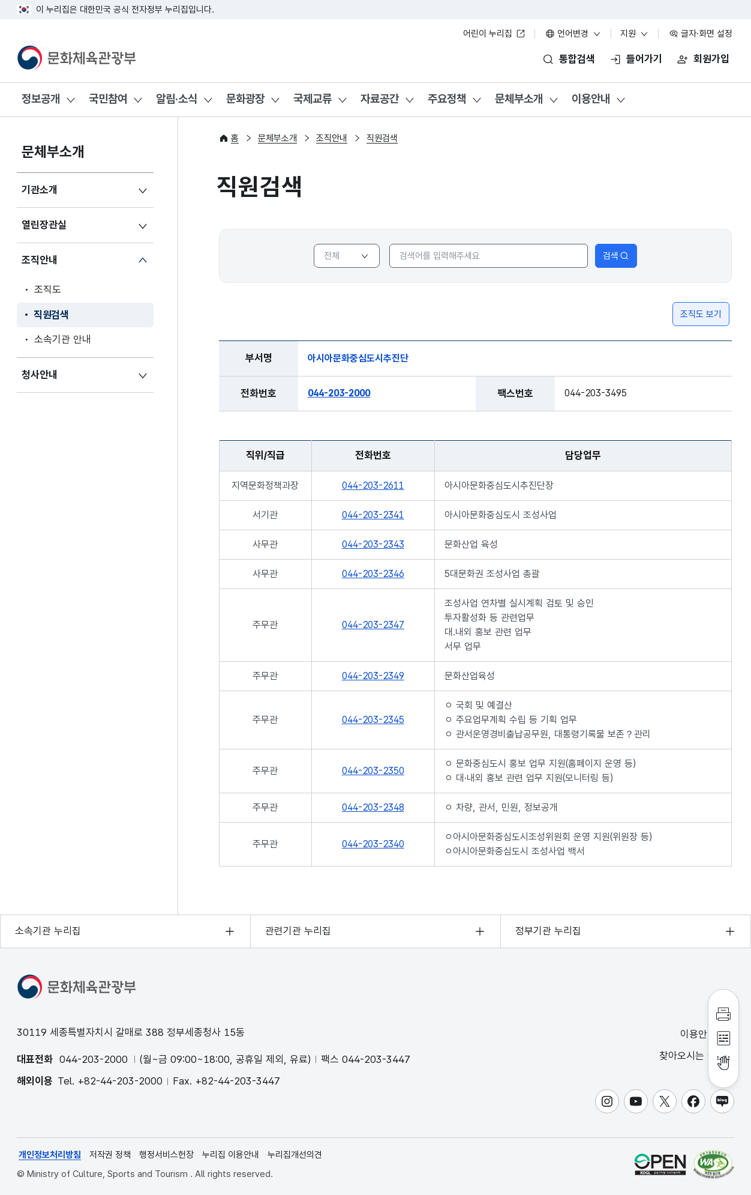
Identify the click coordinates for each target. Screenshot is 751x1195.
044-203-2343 (373, 544)
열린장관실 (44, 225)
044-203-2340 (373, 844)
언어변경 (573, 33)
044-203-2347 (373, 625)
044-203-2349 (373, 676)
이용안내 (591, 99)
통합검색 (577, 59)
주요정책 (447, 99)
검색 (616, 255)
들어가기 (644, 59)
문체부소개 (519, 99)
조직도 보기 (701, 314)
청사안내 (40, 375)
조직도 (47, 289)
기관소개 (40, 190)
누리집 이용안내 (230, 1154)
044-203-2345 (373, 719)
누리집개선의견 (295, 1154)
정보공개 (41, 99)
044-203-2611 (373, 485)
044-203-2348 (373, 807)
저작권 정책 (110, 1154)
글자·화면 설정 (700, 33)
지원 (634, 33)
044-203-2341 (373, 515)
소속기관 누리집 (48, 931)
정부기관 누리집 (548, 931)
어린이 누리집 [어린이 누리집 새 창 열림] (494, 33)
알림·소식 (176, 99)
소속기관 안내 (62, 339)
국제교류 (312, 99)
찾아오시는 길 (695, 1056)
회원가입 (711, 59)
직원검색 (51, 315)
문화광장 (245, 99)
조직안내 (40, 260)
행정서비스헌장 (166, 1154)
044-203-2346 (373, 573)
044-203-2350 (373, 770)
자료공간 (380, 99)
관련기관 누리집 (298, 931)
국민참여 (108, 99)
